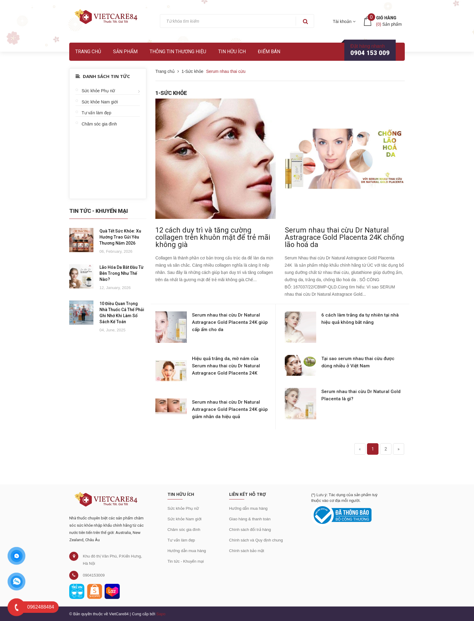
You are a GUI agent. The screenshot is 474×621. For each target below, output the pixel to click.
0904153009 (94, 575)
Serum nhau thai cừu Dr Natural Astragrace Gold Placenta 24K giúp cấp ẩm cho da (230, 322)
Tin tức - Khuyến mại (185, 561)
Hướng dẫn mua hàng (186, 550)
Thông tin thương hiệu (178, 51)
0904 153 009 (370, 53)
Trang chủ (88, 51)
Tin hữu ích (232, 51)
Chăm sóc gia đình (99, 124)
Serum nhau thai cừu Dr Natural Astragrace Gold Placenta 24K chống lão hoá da (344, 237)
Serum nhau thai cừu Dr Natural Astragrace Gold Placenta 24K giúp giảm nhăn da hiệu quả (230, 409)
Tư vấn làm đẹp (96, 112)
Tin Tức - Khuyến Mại (98, 211)
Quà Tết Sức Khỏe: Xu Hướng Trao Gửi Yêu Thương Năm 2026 (120, 237)
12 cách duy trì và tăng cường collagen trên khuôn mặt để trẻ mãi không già (212, 237)
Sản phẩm (125, 51)
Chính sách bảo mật (246, 550)
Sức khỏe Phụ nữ (98, 90)
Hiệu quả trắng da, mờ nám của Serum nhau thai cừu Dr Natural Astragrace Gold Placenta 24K (226, 366)
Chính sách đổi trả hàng (250, 529)
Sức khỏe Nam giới (100, 101)
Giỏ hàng (386, 17)
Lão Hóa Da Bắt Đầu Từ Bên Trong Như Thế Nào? (121, 273)
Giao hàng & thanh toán (250, 519)
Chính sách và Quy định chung (256, 540)
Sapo (160, 614)
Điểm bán (269, 51)
